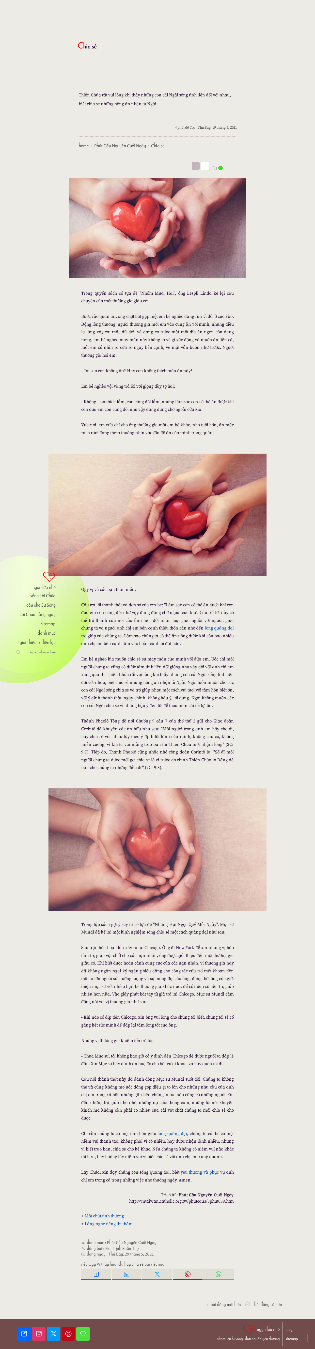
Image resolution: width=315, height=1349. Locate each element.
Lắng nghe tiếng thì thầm (109, 1224)
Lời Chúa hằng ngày (37, 614)
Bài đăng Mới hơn (223, 1304)
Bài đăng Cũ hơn (270, 1304)
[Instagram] (39, 1334)
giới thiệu (28, 642)
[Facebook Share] (96, 1274)
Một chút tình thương (104, 1216)
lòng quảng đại (219, 628)
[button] (307, 1338)
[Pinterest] (69, 1334)
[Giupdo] (83, 1334)
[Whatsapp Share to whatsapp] (218, 1274)
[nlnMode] (225, 168)
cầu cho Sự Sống (41, 605)
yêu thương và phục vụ (203, 1172)
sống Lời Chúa (43, 595)
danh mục (47, 633)
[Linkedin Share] (127, 1274)
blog (288, 1329)
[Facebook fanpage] (24, 1334)
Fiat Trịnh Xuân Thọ (122, 1248)
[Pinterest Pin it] (188, 1274)
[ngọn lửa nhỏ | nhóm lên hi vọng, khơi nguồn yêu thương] (248, 1332)
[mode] (196, 166)
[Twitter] (54, 1334)
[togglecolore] (205, 166)
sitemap (48, 623)
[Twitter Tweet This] (157, 1274)
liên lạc (49, 642)
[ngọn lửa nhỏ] (34, 580)
